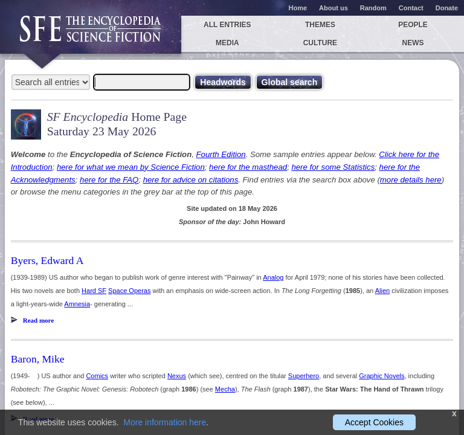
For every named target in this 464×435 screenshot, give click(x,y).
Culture (320, 43)
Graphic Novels (381, 375)
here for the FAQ (109, 179)
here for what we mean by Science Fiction (131, 167)
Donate (447, 7)
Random (373, 7)
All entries (227, 25)
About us (333, 7)
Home (298, 7)
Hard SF (94, 290)
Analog (273, 277)
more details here (411, 179)
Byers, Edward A (47, 260)
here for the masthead (248, 167)
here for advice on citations (191, 179)
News (413, 43)
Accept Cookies (374, 422)
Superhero (303, 375)
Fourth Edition (221, 154)
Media (227, 43)
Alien (382, 290)
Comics (97, 375)
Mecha (225, 389)
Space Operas (129, 290)
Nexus (176, 375)
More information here (164, 422)
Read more (38, 320)
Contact (411, 7)
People (413, 25)
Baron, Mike (38, 359)
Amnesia (77, 304)
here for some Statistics (333, 167)
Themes (320, 25)
